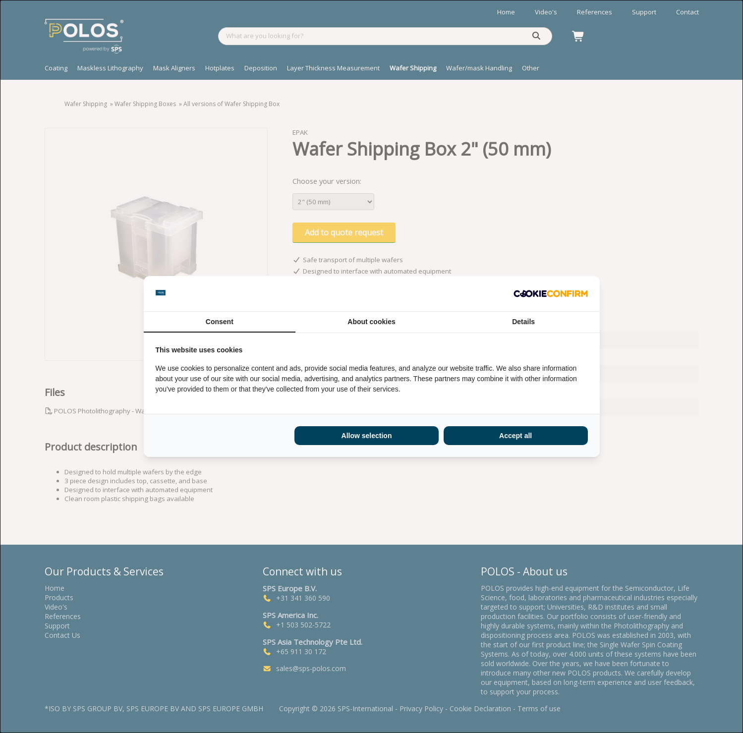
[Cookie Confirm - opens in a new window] (551, 294)
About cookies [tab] (371, 322)
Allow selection (367, 436)
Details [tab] (523, 322)
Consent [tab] (219, 322)
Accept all (515, 436)
